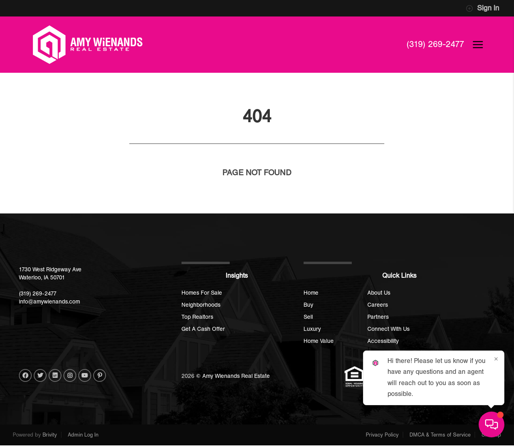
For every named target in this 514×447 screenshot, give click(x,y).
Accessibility (383, 341)
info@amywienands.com (49, 301)
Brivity (50, 435)
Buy (308, 304)
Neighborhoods (201, 304)
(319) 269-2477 (435, 44)
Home (311, 292)
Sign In (482, 8)
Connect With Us (388, 329)
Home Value (319, 341)
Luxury (312, 329)
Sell (308, 317)
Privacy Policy (382, 435)
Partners (378, 317)
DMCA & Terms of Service (440, 435)
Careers (377, 304)
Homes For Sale (202, 292)
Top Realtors (197, 317)
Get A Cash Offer (203, 329)
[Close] (496, 359)
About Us (378, 292)
